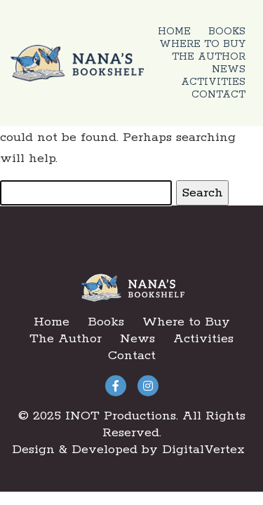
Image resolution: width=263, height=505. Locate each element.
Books (226, 31)
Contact (218, 94)
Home (174, 31)
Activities (213, 82)
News (228, 69)
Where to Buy (202, 44)
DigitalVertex (203, 449)
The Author (208, 56)
